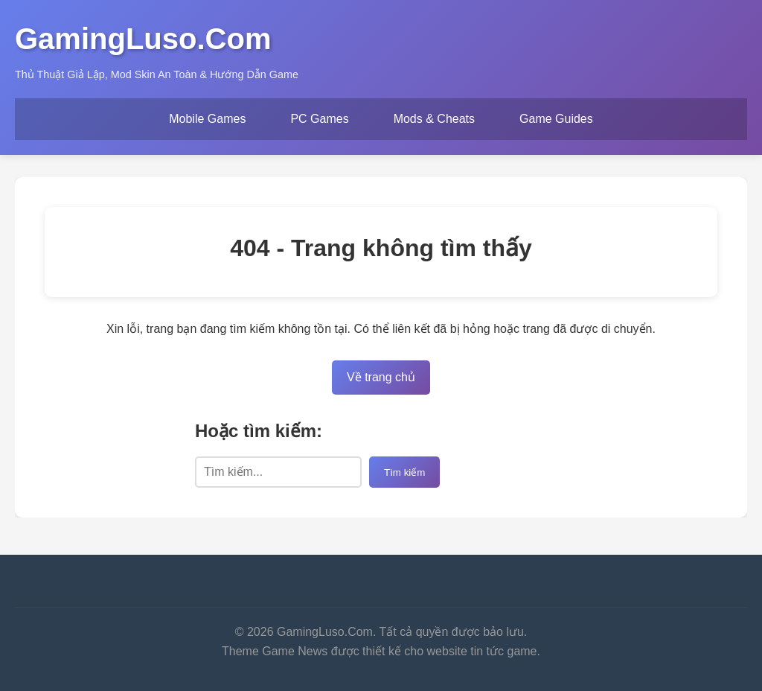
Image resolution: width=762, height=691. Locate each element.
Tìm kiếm (404, 472)
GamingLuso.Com (143, 38)
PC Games (319, 118)
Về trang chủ (381, 377)
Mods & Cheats (434, 118)
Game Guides (556, 118)
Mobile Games (207, 118)
